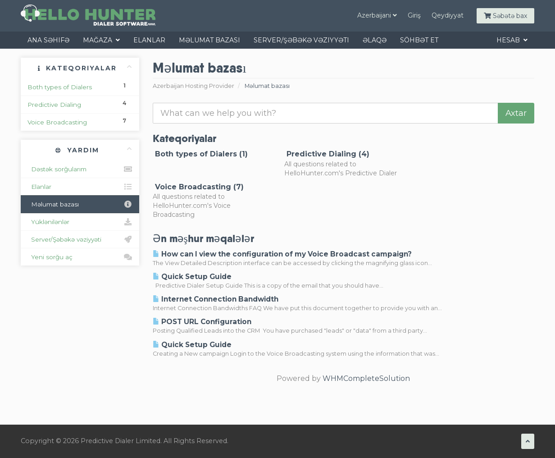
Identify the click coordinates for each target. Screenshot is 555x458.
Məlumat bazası (209, 40)
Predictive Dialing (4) (326, 154)
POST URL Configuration (202, 321)
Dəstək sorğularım (79, 169)
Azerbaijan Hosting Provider (193, 85)
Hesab (512, 40)
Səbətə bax (505, 16)
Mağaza (101, 40)
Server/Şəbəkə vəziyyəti (301, 40)
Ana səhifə (48, 40)
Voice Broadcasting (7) (198, 187)
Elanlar (149, 40)
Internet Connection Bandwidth (215, 299)
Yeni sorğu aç (79, 257)
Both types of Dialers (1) (200, 154)
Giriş (414, 15)
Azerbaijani (377, 15)
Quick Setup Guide (192, 276)
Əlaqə (375, 40)
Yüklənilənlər (79, 221)
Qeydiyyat (448, 15)
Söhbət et (419, 40)
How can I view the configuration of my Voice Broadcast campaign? (282, 254)
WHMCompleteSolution (366, 378)
